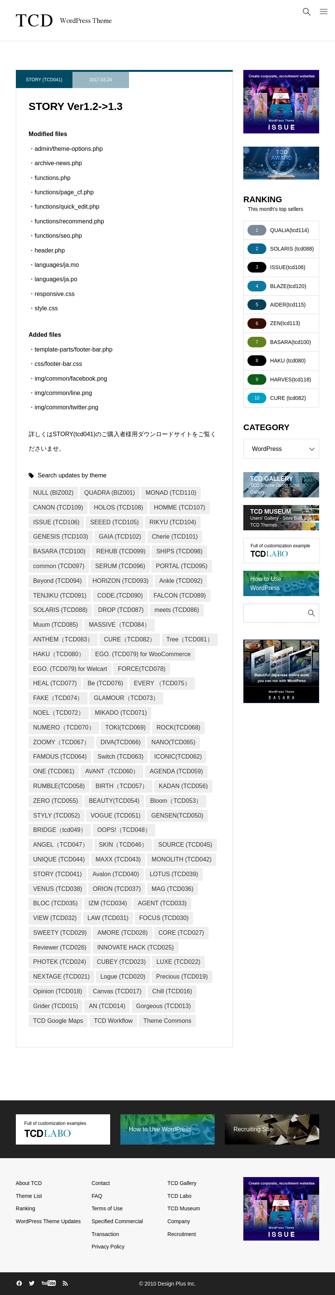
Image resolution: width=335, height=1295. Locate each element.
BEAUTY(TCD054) (114, 801)
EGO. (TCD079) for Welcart (70, 669)
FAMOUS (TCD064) (60, 756)
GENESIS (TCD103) (60, 536)
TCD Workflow (113, 1021)
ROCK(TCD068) (178, 727)
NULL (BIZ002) (53, 492)
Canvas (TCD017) (117, 991)
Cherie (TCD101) (175, 536)
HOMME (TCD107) (179, 507)
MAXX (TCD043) (118, 859)
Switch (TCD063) (121, 756)
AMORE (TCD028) (122, 932)
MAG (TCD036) (173, 889)
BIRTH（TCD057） (121, 786)
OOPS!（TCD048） (124, 830)
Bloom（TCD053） (176, 801)
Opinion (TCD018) (57, 991)
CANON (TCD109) (58, 507)
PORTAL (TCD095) (181, 566)
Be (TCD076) (105, 683)
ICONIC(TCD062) (178, 756)
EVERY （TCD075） (162, 683)
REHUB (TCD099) (121, 551)
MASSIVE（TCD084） (119, 624)
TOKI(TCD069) (125, 727)
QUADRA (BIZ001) (109, 492)
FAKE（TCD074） (58, 698)
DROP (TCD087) (121, 610)
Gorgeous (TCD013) (163, 1006)
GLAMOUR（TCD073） (126, 698)
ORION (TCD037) (117, 889)
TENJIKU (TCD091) (59, 595)
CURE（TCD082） (129, 639)
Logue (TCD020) (122, 976)
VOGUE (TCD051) (115, 815)
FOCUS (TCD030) (164, 918)
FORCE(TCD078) (141, 669)
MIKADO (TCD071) (121, 712)
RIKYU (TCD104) (172, 522)
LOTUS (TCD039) (174, 874)
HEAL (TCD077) (55, 683)
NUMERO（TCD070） (64, 727)
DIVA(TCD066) (121, 742)
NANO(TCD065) (173, 742)
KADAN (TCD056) (183, 786)
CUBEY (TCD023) (121, 962)
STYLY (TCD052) (56, 815)
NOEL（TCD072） (58, 712)
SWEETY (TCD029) (60, 932)
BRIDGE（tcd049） (59, 830)
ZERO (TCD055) (55, 801)
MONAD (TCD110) (171, 492)
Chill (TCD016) (172, 991)
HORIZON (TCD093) (120, 581)
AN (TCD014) (107, 1006)
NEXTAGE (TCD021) (61, 976)
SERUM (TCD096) (120, 566)
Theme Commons (167, 1021)
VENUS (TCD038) (57, 889)
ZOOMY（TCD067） (61, 742)
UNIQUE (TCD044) (59, 859)
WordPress (285, 449)
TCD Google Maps (58, 1021)
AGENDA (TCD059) (176, 771)
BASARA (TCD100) (59, 551)
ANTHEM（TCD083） (63, 639)
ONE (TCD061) (53, 771)
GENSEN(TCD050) (177, 815)
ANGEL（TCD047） (60, 844)
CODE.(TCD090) (120, 595)
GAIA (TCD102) (120, 536)
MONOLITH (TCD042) (182, 859)
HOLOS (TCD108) (118, 507)
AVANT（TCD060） (112, 771)
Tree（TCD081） (189, 639)
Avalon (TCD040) (115, 874)
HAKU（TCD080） (59, 654)
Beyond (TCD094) (57, 581)
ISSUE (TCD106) (56, 522)
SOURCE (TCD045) (185, 844)
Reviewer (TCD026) (59, 947)
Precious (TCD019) (182, 976)
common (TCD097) (59, 566)
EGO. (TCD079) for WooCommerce (143, 654)
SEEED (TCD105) (114, 522)
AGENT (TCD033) (162, 903)
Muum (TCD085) (55, 624)
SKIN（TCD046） (123, 844)
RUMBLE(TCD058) (59, 786)
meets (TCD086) (176, 610)
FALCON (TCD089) (180, 595)
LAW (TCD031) (108, 918)
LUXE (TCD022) (178, 962)
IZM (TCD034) (108, 903)
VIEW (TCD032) (55, 918)
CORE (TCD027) (181, 932)
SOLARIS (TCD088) (60, 610)
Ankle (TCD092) (181, 581)
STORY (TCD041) (44, 79)
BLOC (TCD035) (55, 903)
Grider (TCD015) (55, 1006)
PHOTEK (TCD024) (59, 962)
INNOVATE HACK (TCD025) (135, 947)
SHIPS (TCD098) (179, 551)
